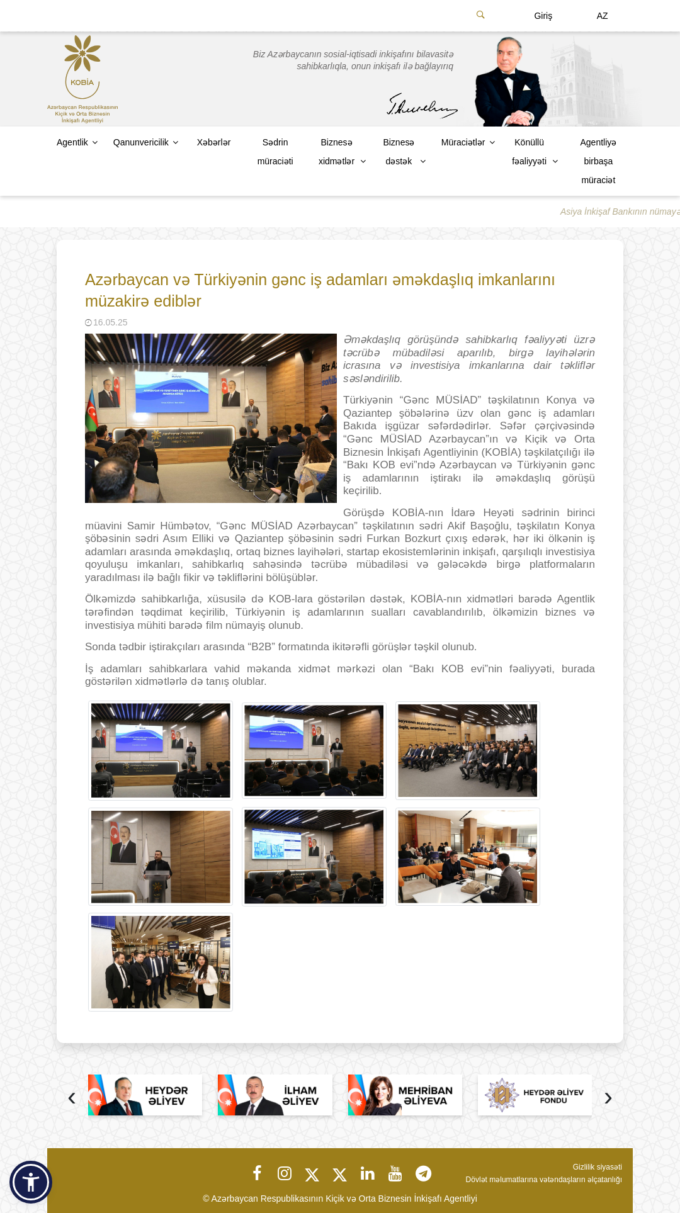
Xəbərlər (214, 142)
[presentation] (72, 1098)
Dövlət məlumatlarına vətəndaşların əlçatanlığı (544, 1179)
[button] (31, 1182)
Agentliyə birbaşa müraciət (598, 161)
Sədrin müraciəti (275, 151)
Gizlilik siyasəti (597, 1167)
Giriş (543, 16)
